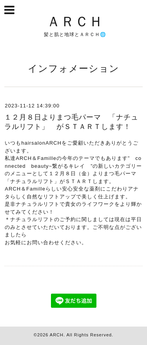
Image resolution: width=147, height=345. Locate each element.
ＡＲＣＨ (75, 21)
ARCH (57, 334)
